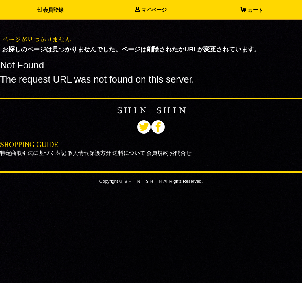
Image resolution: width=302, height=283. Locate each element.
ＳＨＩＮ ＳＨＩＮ (151, 110)
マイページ (151, 10)
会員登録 (50, 10)
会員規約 (157, 153)
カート (251, 10)
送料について (128, 153)
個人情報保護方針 (89, 153)
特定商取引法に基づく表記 (33, 153)
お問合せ (180, 153)
